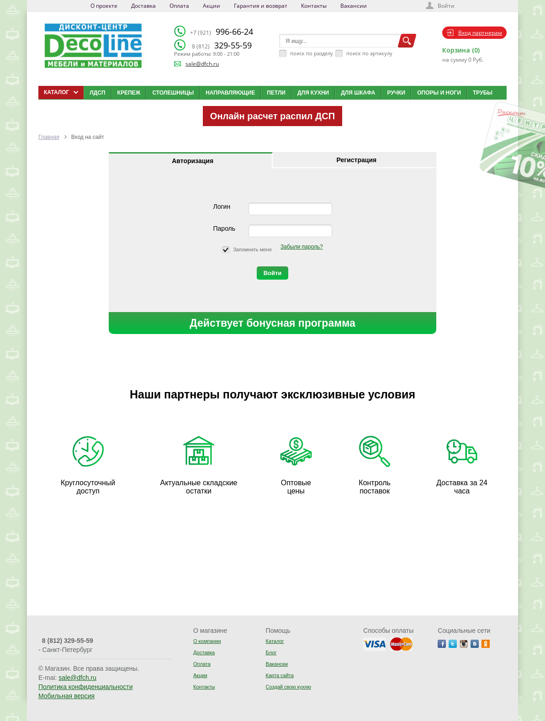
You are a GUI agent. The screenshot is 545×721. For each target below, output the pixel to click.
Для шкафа (358, 93)
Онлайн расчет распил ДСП (272, 116)
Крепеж (129, 93)
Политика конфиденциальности (85, 686)
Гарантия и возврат (260, 6)
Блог (271, 652)
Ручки (396, 93)
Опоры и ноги (439, 93)
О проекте (103, 6)
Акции (211, 6)
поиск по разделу (311, 53)
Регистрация (357, 160)
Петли (276, 93)
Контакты (314, 6)
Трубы (482, 93)
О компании (207, 641)
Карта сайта (280, 675)
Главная (48, 137)
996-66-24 (221, 31)
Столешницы (173, 93)
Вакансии (353, 6)
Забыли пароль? (301, 247)
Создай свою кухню (288, 686)
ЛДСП (97, 93)
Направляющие (230, 93)
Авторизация (192, 160)
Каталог (275, 641)
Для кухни (313, 93)
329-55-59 (222, 45)
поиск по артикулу (369, 53)
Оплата (179, 6)
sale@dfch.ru (202, 64)
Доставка (143, 6)
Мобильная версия (66, 696)
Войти (446, 6)
